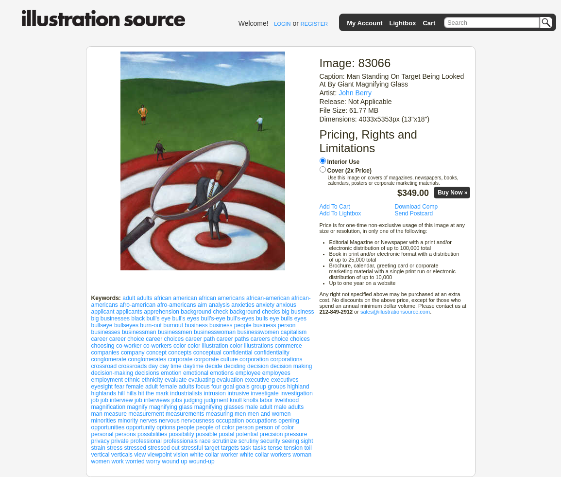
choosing (103, 345)
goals (243, 386)
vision (180, 454)
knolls (250, 400)
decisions (147, 373)
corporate (180, 359)
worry (153, 461)
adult (128, 298)
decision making (291, 366)
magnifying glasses (219, 407)
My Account (364, 23)
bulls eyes (293, 318)
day (153, 366)
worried (134, 461)
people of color (215, 427)
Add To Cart (335, 206)
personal (102, 434)
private (120, 441)
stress (114, 447)
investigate (264, 393)
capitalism (293, 332)
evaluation (230, 379)
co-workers (157, 345)
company (133, 352)
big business (298, 311)
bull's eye (159, 318)
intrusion (215, 393)
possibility (181, 434)
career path (200, 339)
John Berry (355, 93)
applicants (129, 311)
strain (98, 447)
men (240, 413)
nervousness (197, 420)
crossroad (104, 366)
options (165, 427)
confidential (238, 352)
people (185, 427)
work (118, 461)
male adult (258, 407)
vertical (100, 454)
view (140, 454)
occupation (230, 420)
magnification (108, 407)
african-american (267, 298)
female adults (176, 386)
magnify (137, 407)
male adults (289, 407)
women (100, 461)
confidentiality (271, 352)
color (179, 345)
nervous (169, 420)
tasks (259, 447)
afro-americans (176, 304)
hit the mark (153, 393)
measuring (219, 413)
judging (193, 400)
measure (115, 413)
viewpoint (160, 454)
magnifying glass (170, 407)
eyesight (102, 386)
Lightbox (402, 23)
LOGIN (282, 24)
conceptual (207, 352)
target (212, 447)
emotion (171, 373)
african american (175, 298)
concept (156, 352)
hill (121, 393)
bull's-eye (213, 318)
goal (228, 386)
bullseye (102, 325)
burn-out (151, 325)
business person (274, 325)
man (96, 413)
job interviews (152, 400)
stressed (135, 447)
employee (247, 373)
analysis (219, 304)
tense (275, 447)
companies (105, 352)
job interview (117, 400)
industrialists (186, 393)
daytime (193, 366)
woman (301, 454)
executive (257, 379)
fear (120, 386)
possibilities (152, 434)
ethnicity (152, 379)
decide (213, 366)
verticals (122, 454)
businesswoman (215, 332)
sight (307, 441)
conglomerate (109, 359)
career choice (126, 339)
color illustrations (251, 345)
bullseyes (126, 325)
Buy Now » (452, 192)
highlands (103, 393)
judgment (216, 400)
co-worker (129, 345)
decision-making (112, 373)
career (99, 339)
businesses (105, 332)
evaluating (201, 379)
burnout (173, 325)
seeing (290, 441)
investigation (296, 393)
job (95, 400)
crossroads (133, 366)
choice (280, 339)
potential (247, 434)
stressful (192, 447)
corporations (286, 359)
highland (298, 386)
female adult (142, 386)
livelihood (286, 400)
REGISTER (314, 24)
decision (258, 366)
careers (260, 339)
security (270, 441)
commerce (288, 345)
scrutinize (224, 441)
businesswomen (258, 332)
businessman (139, 332)
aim (202, 304)
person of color (274, 427)
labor (266, 400)
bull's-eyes (240, 318)
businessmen (175, 332)
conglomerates (147, 359)
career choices (165, 339)
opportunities (108, 427)
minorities (103, 420)
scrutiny (248, 441)
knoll (236, 400)
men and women (269, 413)
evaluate (176, 379)
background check (204, 311)
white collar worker (214, 454)
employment (107, 379)
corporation (254, 359)
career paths (233, 339)
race (204, 441)
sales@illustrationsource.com (395, 312)
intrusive (238, 393)
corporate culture (216, 359)
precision (271, 434)
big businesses (110, 318)
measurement (146, 413)
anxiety (265, 304)
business (196, 325)
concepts (179, 352)
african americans (222, 298)
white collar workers (265, 454)
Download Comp (416, 206)
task (245, 447)
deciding (235, 366)
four (216, 386)
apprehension (161, 311)
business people (230, 325)
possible (206, 434)
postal (226, 434)
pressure (296, 434)
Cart (429, 23)
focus (203, 386)
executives (285, 379)
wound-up (202, 461)
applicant (103, 311)
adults (145, 298)
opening (288, 420)
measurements (185, 413)
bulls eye (267, 318)
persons (125, 434)
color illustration (207, 345)
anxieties (242, 304)
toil (308, 447)
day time (170, 366)
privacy (100, 441)
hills (131, 393)
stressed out (163, 447)
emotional (195, 373)
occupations (261, 420)
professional (146, 441)
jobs (176, 400)
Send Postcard (414, 213)
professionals (180, 441)
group (258, 386)
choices (300, 339)
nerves (148, 420)
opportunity (140, 427)
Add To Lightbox (340, 213)
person (245, 427)
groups (277, 386)
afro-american (137, 304)
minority (128, 420)
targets (230, 447)
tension (293, 447)
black (138, 318)
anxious (286, 304)
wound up (174, 461)
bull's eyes (186, 318)
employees (276, 373)
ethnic (132, 379)
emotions (222, 373)
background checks (255, 311)
